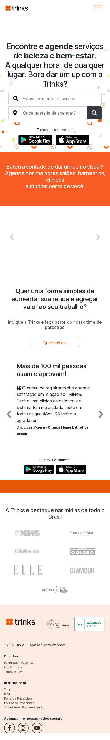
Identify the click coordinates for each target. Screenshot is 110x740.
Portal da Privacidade (18, 698)
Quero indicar (55, 343)
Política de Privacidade (19, 703)
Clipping (9, 689)
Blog (7, 694)
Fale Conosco (13, 667)
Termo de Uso (13, 672)
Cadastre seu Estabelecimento (24, 707)
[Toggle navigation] (98, 7)
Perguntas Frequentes (18, 663)
